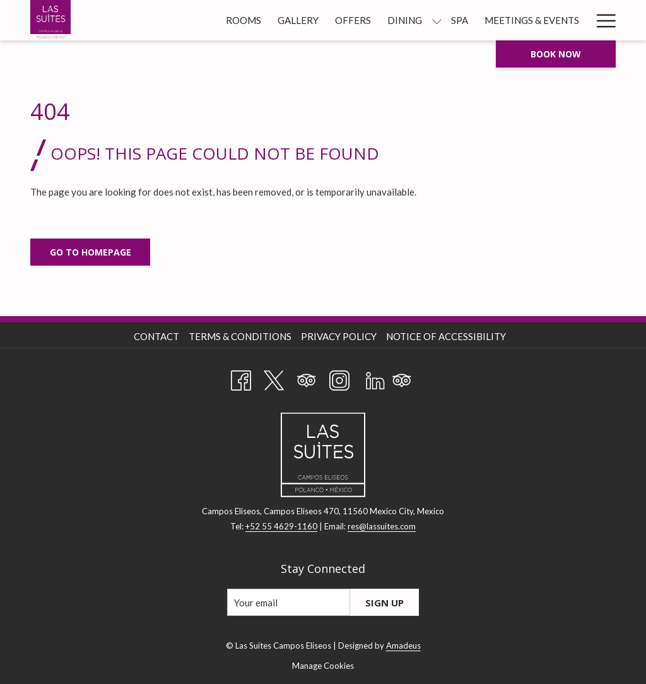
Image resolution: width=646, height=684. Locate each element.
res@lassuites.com (382, 526)
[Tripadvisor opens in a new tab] (307, 378)
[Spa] (459, 20)
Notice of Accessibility (446, 336)
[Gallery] (298, 20)
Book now (556, 54)
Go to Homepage (90, 252)
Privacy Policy (339, 336)
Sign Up (384, 602)
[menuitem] (158, 336)
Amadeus (403, 645)
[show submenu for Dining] (437, 20)
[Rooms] (243, 20)
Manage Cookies (323, 666)
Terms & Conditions (240, 336)
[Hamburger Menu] (601, 20)
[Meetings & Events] (531, 20)
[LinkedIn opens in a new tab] (375, 378)
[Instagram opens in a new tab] (339, 378)
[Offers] (353, 20)
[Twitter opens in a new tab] (274, 378)
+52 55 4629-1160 (281, 526)
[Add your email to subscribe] (288, 602)
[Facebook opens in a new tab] (241, 378)
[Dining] (404, 20)
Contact (156, 336)
